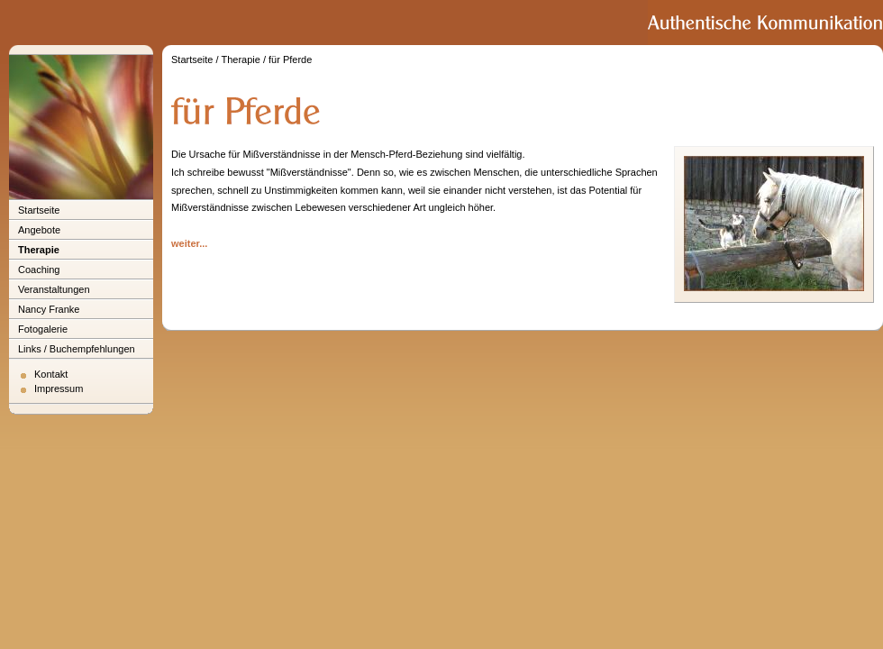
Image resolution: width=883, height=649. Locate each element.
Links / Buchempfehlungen (76, 348)
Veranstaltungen (54, 289)
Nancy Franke (48, 309)
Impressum (58, 388)
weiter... (189, 243)
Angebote (39, 229)
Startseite (38, 210)
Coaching (38, 269)
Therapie (38, 249)
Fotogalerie (43, 329)
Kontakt (51, 374)
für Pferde (290, 59)
